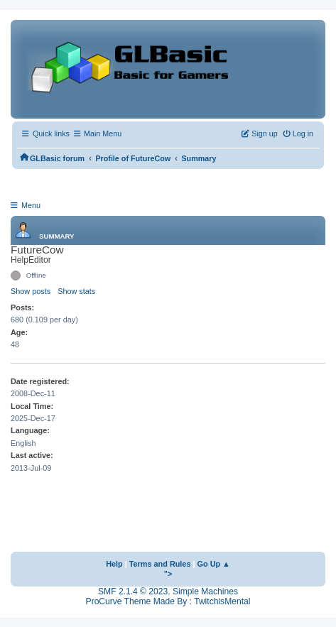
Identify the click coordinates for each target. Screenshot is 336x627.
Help (114, 564)
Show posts (30, 291)
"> (168, 573)
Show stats (76, 291)
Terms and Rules (160, 564)
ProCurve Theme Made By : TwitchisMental (168, 601)
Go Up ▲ (213, 564)
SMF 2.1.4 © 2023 (133, 591)
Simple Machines (205, 591)
